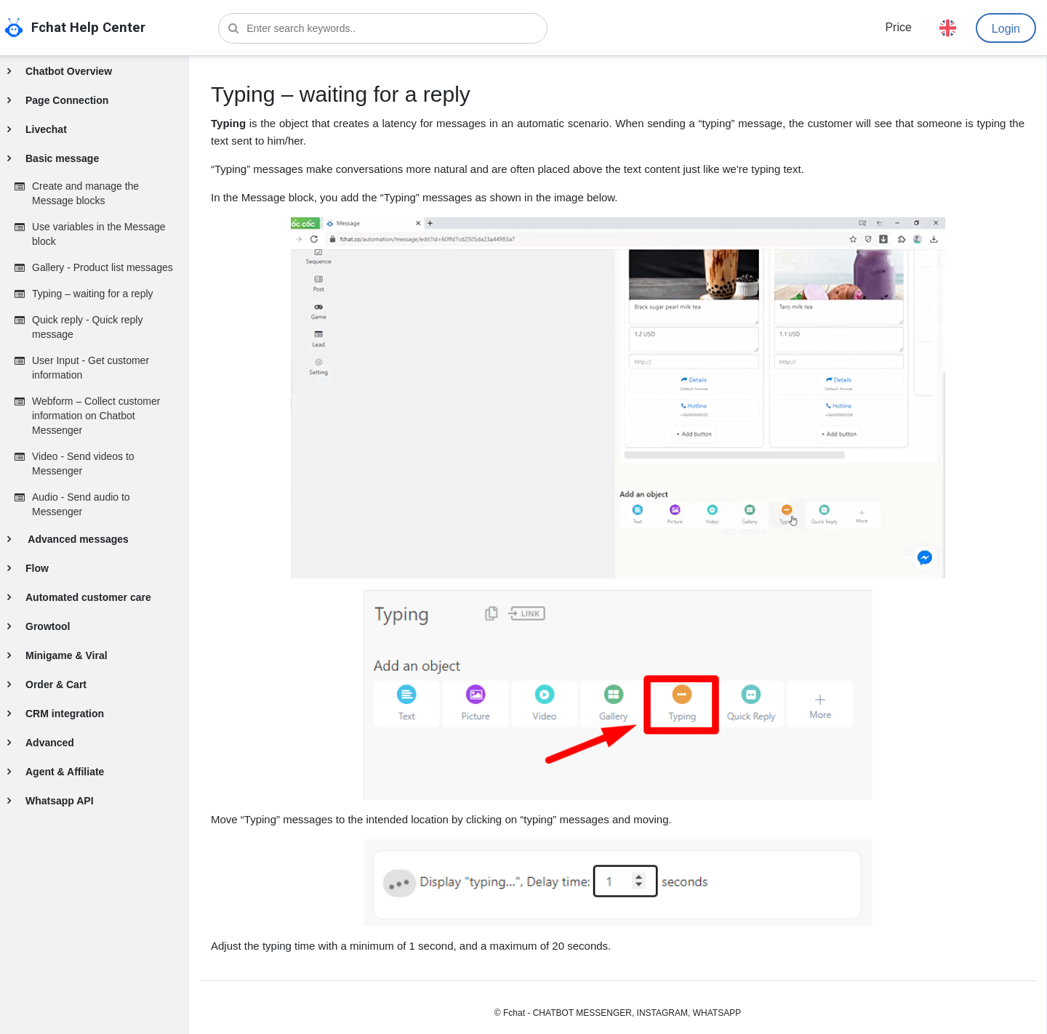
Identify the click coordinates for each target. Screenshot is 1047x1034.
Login (1006, 29)
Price (898, 27)
